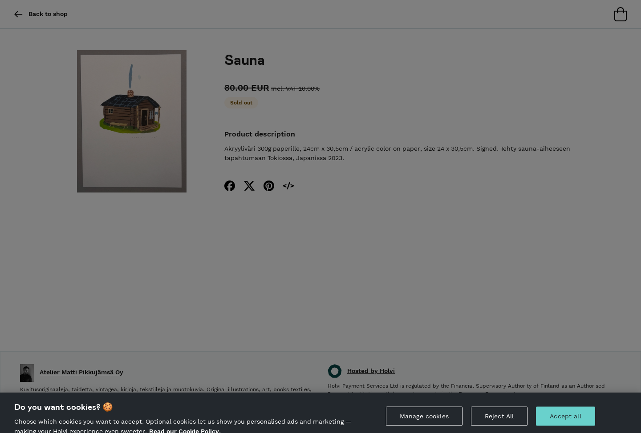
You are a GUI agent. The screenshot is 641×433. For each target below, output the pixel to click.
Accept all (565, 418)
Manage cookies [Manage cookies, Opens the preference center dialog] (424, 418)
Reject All (499, 418)
